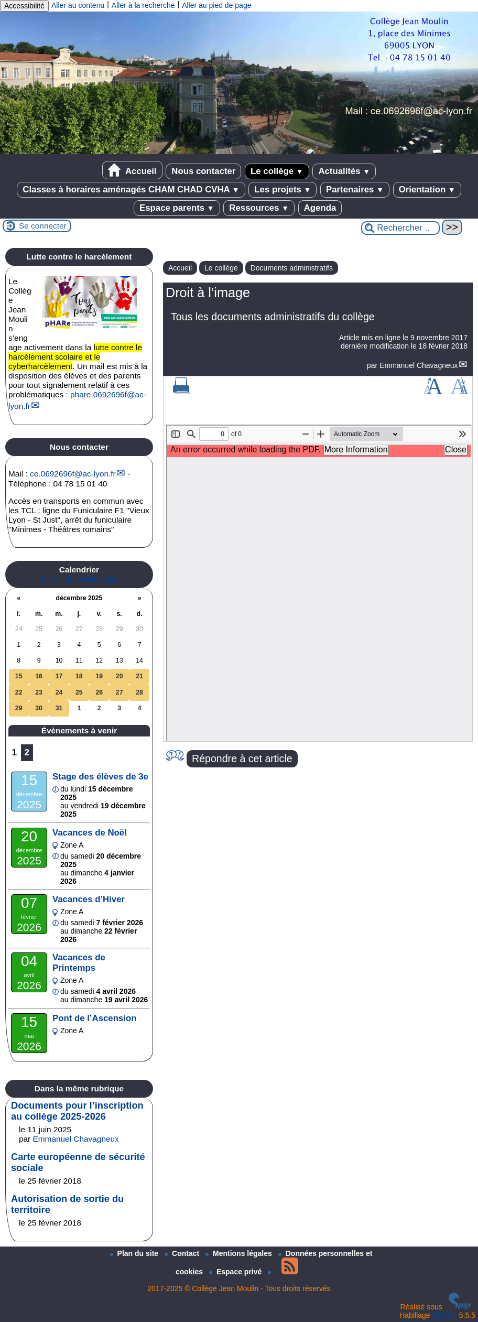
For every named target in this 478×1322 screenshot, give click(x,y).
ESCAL (444, 1315)
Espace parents (176, 208)
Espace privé (236, 1271)
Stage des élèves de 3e (100, 777)
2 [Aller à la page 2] (27, 752)
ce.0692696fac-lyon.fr (73, 473)
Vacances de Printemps (78, 962)
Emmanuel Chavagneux (418, 365)
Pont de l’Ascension (94, 1018)
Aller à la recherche (143, 5)
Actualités (344, 171)
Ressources (259, 208)
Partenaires (355, 189)
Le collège (277, 171)
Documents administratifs (292, 268)
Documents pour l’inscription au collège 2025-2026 (77, 1111)
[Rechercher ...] (400, 228)
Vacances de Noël (89, 833)
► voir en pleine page (79, 579)
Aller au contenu (77, 5)
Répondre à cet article (242, 758)
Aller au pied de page (216, 5)
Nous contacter (203, 171)
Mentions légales (239, 1253)
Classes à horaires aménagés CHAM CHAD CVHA (131, 189)
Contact (183, 1253)
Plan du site (135, 1253)
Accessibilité (24, 6)
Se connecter (43, 225)
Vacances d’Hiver (88, 899)
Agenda (320, 208)
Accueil (132, 170)
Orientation (427, 189)
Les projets (282, 189)
